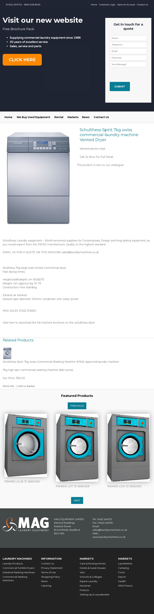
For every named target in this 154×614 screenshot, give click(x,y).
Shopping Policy (50, 576)
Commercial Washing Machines (15, 578)
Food (121, 572)
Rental (58, 117)
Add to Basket (26, 386)
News (85, 117)
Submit (119, 86)
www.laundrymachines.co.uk (109, 536)
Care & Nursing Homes (93, 563)
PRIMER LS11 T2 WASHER (72, 486)
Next (77, 500)
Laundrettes (125, 563)
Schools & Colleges (91, 576)
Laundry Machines (18, 558)
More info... (9, 386)
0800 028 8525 (32, 4)
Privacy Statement (52, 567)
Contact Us (142, 4)
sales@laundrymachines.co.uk (80, 252)
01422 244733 (14, 4)
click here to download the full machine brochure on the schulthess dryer (49, 322)
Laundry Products (13, 563)
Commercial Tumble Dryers (18, 567)
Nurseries (85, 585)
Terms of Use (48, 572)
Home (94, 4)
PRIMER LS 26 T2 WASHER (22, 481)
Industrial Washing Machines (19, 572)
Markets (73, 117)
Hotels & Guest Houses (93, 567)
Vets (82, 572)
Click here (22, 59)
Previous (77, 405)
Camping (123, 567)
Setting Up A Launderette (94, 594)
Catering (46, 585)
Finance (84, 589)
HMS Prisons (125, 585)
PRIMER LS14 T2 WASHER (124, 486)
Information (51, 558)
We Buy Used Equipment (33, 117)
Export (122, 576)
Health (122, 581)
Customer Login (107, 4)
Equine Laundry (88, 581)
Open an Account (126, 4)
